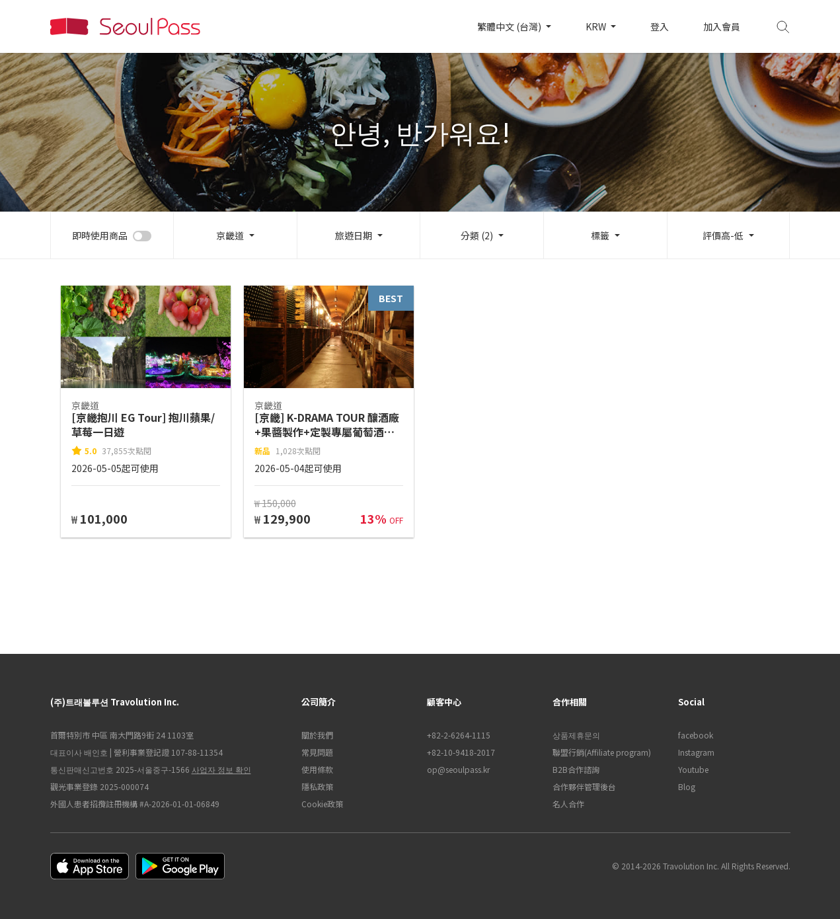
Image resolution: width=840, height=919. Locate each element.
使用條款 (317, 769)
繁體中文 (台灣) (510, 26)
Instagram (696, 752)
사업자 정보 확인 (221, 769)
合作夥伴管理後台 (584, 786)
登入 (659, 26)
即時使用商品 (100, 235)
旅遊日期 (353, 235)
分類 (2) (477, 235)
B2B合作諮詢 (576, 769)
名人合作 (568, 803)
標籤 (600, 235)
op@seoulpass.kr (458, 769)
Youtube (693, 769)
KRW (597, 26)
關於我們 (317, 734)
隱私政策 (317, 786)
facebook (695, 734)
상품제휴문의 (576, 734)
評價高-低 (723, 235)
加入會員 (721, 26)
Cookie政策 (322, 803)
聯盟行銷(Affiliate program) (602, 752)
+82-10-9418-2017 (461, 752)
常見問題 (317, 752)
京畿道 (230, 235)
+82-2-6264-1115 (458, 734)
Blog (686, 786)
